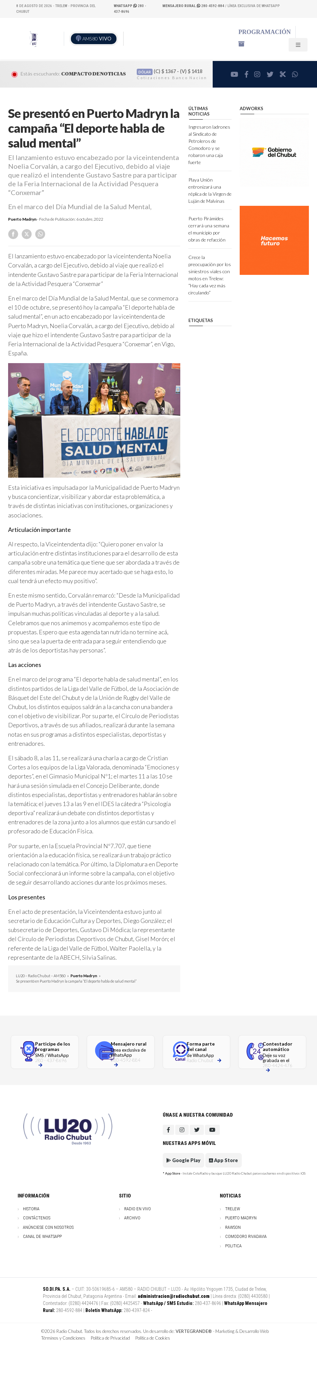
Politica (233, 1245)
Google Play (183, 1160)
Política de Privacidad (110, 1338)
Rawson (233, 1227)
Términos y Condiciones (63, 1338)
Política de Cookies (152, 1338)
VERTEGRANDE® (194, 1331)
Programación (264, 32)
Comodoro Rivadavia (246, 1236)
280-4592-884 (193, 6)
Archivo (132, 1217)
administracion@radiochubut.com (174, 1296)
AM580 (96, 38)
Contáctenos (36, 1217)
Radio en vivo (137, 1208)
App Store (223, 1160)
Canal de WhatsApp (42, 1236)
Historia (31, 1208)
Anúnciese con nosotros (48, 1227)
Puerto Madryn (22, 219)
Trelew (232, 1208)
